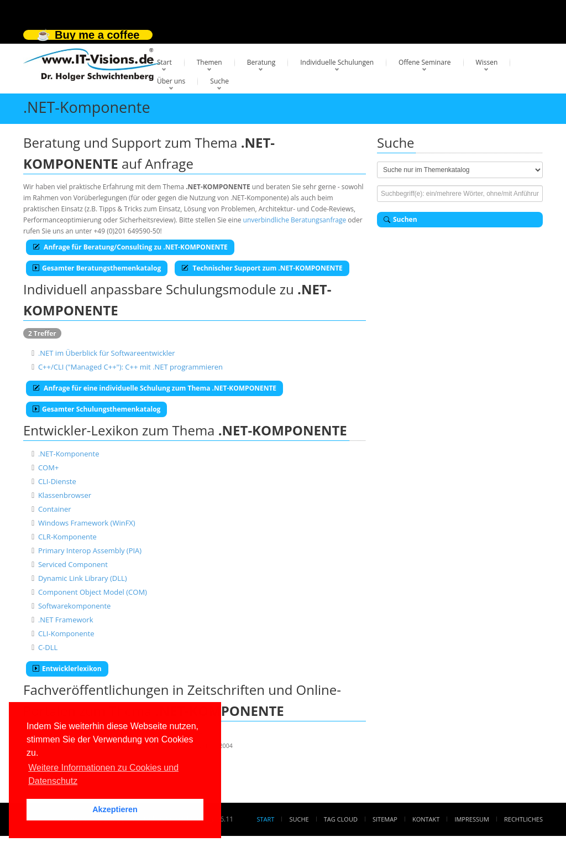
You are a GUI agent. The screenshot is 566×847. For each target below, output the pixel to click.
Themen (209, 62)
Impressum (471, 819)
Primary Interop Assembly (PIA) (90, 550)
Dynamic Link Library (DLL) (82, 578)
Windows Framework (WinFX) (86, 523)
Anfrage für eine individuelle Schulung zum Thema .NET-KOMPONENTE (154, 388)
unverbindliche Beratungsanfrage (295, 220)
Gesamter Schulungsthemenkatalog (96, 409)
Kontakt (425, 819)
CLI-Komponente (66, 633)
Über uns (171, 81)
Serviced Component (73, 564)
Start (164, 62)
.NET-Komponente (68, 454)
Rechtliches (523, 819)
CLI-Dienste (57, 481)
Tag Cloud (341, 819)
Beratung (261, 62)
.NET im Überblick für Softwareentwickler (106, 353)
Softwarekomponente (74, 606)
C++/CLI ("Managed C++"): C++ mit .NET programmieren (130, 367)
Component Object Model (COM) (92, 592)
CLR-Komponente (67, 537)
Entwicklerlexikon (67, 668)
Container (54, 509)
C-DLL (47, 647)
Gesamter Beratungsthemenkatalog (97, 268)
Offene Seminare (425, 62)
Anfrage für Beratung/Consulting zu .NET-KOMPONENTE (130, 247)
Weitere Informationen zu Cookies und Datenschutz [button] (103, 774)
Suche (219, 81)
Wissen (487, 62)
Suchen (400, 219)
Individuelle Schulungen (337, 62)
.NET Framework (65, 620)
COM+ (48, 467)
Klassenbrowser (64, 495)
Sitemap (385, 819)
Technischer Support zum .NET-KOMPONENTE (262, 268)
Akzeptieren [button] (115, 809)
